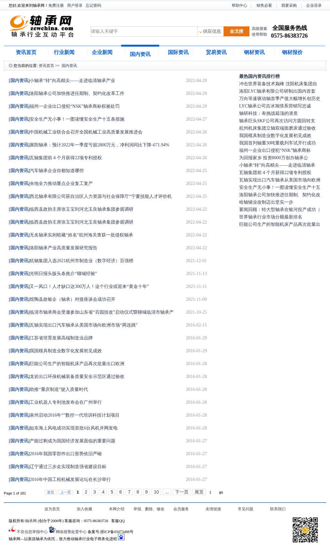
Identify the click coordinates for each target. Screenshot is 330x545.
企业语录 (314, 5)
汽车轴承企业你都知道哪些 (46, 170)
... (167, 491)
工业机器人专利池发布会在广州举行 (55, 402)
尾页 (199, 491)
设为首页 (52, 509)
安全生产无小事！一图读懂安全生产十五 (279, 187)
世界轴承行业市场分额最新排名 (270, 217)
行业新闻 (64, 52)
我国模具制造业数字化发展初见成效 (55, 350)
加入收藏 (84, 509)
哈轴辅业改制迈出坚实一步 (266, 202)
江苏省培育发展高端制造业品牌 (51, 338)
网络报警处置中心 (71, 532)
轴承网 (31, 521)
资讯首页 (26, 52)
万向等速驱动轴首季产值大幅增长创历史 (279, 98)
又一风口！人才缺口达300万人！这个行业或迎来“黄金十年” (79, 286)
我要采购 (289, 5)
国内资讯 (140, 54)
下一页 (182, 491)
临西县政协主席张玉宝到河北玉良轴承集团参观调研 (71, 209)
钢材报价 (292, 52)
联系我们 (278, 509)
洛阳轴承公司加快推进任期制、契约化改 (279, 194)
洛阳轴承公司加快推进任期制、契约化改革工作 (66, 93)
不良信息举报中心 (32, 532)
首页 (50, 492)
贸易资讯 (216, 52)
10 (156, 491)
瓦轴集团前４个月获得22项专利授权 (55, 157)
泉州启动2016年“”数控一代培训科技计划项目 (64, 415)
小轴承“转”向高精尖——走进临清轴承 (277, 165)
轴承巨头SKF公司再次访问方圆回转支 (277, 120)
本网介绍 (116, 509)
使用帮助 (259, 34)
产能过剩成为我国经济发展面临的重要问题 (62, 441)
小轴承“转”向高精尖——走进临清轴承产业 (62, 80)
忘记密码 (93, 5)
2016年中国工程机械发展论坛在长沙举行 (60, 479)
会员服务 (181, 509)
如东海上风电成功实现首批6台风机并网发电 (63, 428)
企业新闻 (102, 52)
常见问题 (245, 509)
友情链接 (213, 509)
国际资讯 (178, 52)
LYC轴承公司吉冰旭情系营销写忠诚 (275, 106)
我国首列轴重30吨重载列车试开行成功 (277, 143)
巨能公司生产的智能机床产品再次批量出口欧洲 (66, 363)
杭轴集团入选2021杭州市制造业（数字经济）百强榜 (71, 260)
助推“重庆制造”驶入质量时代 (48, 389)
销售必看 (264, 5)
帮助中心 (239, 5)
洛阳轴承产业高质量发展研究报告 (53, 247)
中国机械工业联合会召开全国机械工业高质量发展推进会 (75, 132)
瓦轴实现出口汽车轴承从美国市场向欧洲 (279, 180)
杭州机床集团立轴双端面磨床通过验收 (277, 128)
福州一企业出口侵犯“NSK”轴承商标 (275, 150)
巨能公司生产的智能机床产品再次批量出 (279, 224)
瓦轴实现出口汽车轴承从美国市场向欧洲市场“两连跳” (73, 325)
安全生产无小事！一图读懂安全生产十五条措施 (66, 119)
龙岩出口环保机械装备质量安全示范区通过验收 (66, 376)
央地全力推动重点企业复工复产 (51, 183)
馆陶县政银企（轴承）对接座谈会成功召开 (62, 299)
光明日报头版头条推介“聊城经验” (53, 273)
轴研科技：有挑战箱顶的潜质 (268, 113)
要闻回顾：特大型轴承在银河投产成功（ (279, 209)
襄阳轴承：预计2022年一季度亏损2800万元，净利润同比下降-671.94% (89, 145)
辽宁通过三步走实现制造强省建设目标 (57, 466)
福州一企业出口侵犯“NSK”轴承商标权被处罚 (64, 106)
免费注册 (56, 5)
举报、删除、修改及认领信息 (148, 510)
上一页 (65, 492)
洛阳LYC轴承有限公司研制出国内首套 (277, 91)
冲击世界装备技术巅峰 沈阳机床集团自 (278, 83)
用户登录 (74, 5)
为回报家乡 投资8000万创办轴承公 (273, 157)
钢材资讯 (254, 52)
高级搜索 (259, 28)
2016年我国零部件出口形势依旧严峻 (55, 453)
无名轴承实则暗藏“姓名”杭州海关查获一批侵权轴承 (71, 235)
